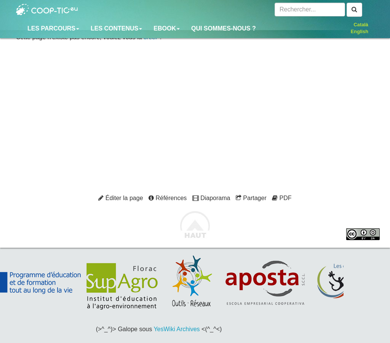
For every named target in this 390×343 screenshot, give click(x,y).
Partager (251, 198)
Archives (188, 329)
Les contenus (116, 28)
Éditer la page (120, 198)
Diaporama (211, 198)
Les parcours (53, 28)
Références (168, 198)
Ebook (166, 28)
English (359, 31)
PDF (281, 198)
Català (361, 24)
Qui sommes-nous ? (223, 28)
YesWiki (164, 329)
